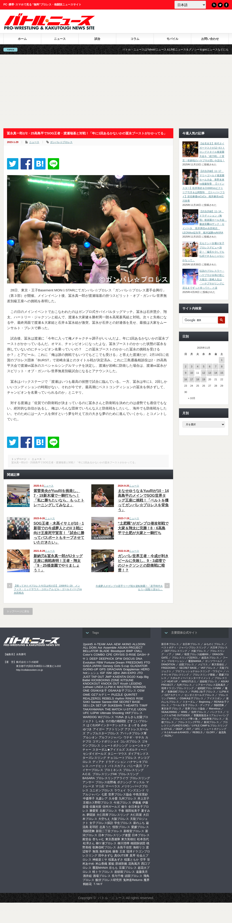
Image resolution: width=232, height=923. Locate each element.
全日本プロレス (191, 644)
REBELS (108, 698)
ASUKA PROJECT (130, 647)
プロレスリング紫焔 (204, 674)
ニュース (60, 38)
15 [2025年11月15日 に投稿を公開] (221, 372)
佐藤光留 (95, 806)
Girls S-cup (121, 666)
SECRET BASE (129, 702)
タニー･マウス (117, 753)
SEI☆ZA (89, 705)
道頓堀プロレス (124, 871)
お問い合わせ (210, 38)
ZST (188, 729)
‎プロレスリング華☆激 (185, 718)
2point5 (88, 644)
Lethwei (88, 687)
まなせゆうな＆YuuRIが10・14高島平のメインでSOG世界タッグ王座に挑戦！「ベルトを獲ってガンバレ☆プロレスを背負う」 (143, 500)
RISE (139, 698)
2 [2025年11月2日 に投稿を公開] (185, 366)
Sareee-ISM (110, 702)
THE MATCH (113, 709)
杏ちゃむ (98, 839)
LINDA (98, 687)
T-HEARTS (130, 705)
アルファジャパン (110, 737)
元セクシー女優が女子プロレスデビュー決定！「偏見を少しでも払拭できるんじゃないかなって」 (203, 252)
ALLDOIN (138, 644)
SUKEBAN (115, 705)
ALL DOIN (90, 647)
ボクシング (124, 782)
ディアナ (98, 762)
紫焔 (111, 863)
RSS (214, 5)
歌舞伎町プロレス (104, 847)
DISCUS (129, 658)
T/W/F (143, 705)
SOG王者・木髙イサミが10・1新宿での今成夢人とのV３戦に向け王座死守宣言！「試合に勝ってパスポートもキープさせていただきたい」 (59, 532)
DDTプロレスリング (175, 650)
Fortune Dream (114, 662)
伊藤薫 (136, 802)
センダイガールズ (94, 753)
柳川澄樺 (123, 843)
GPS (102, 669)
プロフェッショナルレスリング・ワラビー (198, 671)
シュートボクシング (114, 745)
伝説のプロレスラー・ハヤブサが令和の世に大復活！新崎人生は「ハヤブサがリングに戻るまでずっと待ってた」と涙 (203, 279)
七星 (104, 794)
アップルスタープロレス (103, 733)
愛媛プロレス (140, 827)
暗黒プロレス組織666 (196, 654)
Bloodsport (118, 651)
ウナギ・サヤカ (133, 737)
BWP (129, 651)
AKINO (126, 644)
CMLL (138, 651)
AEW (117, 644)
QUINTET (131, 694)
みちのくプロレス (214, 644)
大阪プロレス (120, 819)
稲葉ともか (131, 859)
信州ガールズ (111, 806)
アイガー (99, 729)
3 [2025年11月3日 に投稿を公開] (191, 366)
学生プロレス (123, 823)
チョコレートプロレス (122, 757)
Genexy (108, 666)
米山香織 (101, 863)
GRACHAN (114, 669)
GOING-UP (90, 669)
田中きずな (105, 855)
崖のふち (139, 823)
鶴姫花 (87, 884)
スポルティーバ (136, 749)
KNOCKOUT (91, 683)
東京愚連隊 (112, 839)
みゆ (144, 725)
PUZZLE (117, 694)
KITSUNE (127, 680)
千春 (121, 810)
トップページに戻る (18, 611)
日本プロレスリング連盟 (114, 835)
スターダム (189, 701)
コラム (134, 38)
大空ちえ (104, 819)
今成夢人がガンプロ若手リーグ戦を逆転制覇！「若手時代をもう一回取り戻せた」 (129, 588)
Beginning (204, 701)
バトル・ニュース (111, 898)
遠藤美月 (142, 871)
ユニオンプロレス (101, 790)
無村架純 (105, 851)
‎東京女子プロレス (171, 708)
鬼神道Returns (133, 880)
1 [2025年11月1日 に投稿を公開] (221, 360)
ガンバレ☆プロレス (61, 142)
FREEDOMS (134, 662)
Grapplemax (131, 669)
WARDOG (90, 717)
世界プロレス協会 (120, 794)
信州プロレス (198, 712)
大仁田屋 (136, 814)
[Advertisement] (116, 91)
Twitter (220, 5)
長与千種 (117, 876)
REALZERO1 (92, 698)
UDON (141, 709)
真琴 (132, 855)
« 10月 (191, 398)
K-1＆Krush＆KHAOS (176, 732)
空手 (143, 859)
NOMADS (139, 687)
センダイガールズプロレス (199, 695)
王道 (122, 851)
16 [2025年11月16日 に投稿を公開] (185, 379)
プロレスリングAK (104, 774)
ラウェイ (120, 790)
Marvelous (214, 708)
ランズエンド (136, 790)
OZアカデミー (100, 694)
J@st (116, 673)
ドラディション (115, 762)
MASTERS (124, 687)
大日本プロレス (218, 647)
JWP (108, 676)
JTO (140, 673)
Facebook (226, 5)
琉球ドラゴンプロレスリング (177, 688)
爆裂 (115, 851)
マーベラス (112, 786)
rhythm (119, 698)
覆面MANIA (100, 867)
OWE (86, 694)
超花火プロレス (210, 657)
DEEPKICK (106, 658)
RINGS (130, 698)
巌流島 (222, 732)
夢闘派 (91, 814)
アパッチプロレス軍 (133, 733)
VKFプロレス (134, 713)
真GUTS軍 (121, 855)
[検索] (199, 320)
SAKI (86, 702)
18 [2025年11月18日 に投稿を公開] (197, 379)
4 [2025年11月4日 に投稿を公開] (197, 366)
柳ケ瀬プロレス (106, 843)
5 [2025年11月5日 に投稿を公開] (203, 366)
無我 (95, 851)
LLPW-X (110, 687)
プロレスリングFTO (189, 722)
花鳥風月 (134, 863)
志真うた (105, 827)
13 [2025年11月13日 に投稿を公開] (209, 372)
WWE (184, 712)
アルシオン (90, 737)
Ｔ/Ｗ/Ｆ (98, 884)
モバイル (172, 38)
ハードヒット (98, 766)
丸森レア (102, 798)
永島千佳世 (124, 847)
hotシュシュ (91, 673)
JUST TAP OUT (93, 676)
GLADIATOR (138, 666)
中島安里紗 (140, 794)
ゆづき (87, 729)
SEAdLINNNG (169, 712)
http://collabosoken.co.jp (29, 669)
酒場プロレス (102, 876)
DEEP (93, 658)
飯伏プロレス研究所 (108, 880)
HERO (145, 669)
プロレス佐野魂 (105, 782)
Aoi (100, 647)
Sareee (96, 702)
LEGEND (135, 683)
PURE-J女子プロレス (203, 691)
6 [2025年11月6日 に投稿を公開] (209, 366)
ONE (86, 690)
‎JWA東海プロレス (211, 718)
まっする (134, 725)
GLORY (210, 732)
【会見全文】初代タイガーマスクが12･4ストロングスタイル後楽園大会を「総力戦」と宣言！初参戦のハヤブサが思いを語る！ (203, 152)
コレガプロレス (130, 741)
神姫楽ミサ (99, 859)
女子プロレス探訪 (101, 823)
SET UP (101, 705)
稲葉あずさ (115, 859)
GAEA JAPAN (92, 666)
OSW (141, 690)
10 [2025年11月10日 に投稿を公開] (191, 372)
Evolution (89, 662)
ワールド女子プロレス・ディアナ (191, 705)
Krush (124, 683)
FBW (100, 662)
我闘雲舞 (89, 831)
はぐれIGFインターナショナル (107, 725)
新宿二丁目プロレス (109, 831)
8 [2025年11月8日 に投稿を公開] (221, 366)
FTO (147, 662)
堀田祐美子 (132, 810)
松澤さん (89, 843)
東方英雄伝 (128, 839)
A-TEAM (99, 644)
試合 (97, 38)
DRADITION (168, 664)
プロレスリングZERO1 (185, 657)
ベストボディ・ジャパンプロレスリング (183, 647)
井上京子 (143, 798)
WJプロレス (106, 717)
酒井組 (87, 876)
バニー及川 (134, 766)
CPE (109, 654)
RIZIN (167, 735)
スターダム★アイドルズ (108, 749)
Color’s (87, 654)
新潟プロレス (211, 722)
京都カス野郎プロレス (97, 802)
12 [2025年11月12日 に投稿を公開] (203, 372)
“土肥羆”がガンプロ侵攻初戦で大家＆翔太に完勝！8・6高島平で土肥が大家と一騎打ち (143, 528)
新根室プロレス (133, 831)
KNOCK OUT (110, 683)
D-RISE (131, 654)
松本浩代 (143, 839)
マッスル (139, 782)
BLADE (104, 651)
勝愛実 (93, 810)
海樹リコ (139, 847)
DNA (139, 658)
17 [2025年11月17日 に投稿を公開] (191, 379)
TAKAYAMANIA (93, 709)
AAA (109, 644)
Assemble (110, 647)
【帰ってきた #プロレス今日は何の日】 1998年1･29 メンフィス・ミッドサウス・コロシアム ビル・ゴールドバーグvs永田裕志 (48, 589)
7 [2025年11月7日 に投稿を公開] (215, 366)
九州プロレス (127, 798)
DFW (118, 658)
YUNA (119, 717)
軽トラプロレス (102, 871)
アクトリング (114, 729)
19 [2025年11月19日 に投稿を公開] (203, 379)
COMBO (99, 654)
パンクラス (216, 712)
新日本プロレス (170, 644)
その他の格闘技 (115, 721)
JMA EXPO (128, 673)
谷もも (113, 867)
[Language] (190, 5)
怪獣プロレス (121, 827)
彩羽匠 (93, 827)
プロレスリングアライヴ (112, 778)
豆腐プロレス (128, 867)
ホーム (22, 38)
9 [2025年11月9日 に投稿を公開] (185, 372)
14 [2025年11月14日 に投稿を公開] (215, 372)
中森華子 (89, 798)
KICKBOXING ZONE (105, 680)
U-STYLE (129, 709)
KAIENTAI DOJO (124, 676)
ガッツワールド (213, 661)
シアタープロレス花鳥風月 (210, 684)
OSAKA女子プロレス (122, 690)
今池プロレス (122, 802)
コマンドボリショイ (105, 741)
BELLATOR (90, 651)
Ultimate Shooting (112, 713)
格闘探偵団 (137, 843)
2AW (177, 654)
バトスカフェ (117, 766)
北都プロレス (108, 810)
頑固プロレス (133, 876)
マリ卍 (99, 786)
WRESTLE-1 (188, 681)
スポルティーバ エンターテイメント (190, 678)
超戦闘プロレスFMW (209, 688)
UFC (86, 713)
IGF (102, 673)
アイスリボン (214, 698)
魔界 (147, 880)
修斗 (124, 806)
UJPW (94, 713)
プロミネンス (113, 770)
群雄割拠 (121, 863)
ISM (109, 673)
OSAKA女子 (99, 690)
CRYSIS (119, 654)
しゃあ (99, 721)
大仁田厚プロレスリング (113, 814)
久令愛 (113, 798)
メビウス (203, 664)
